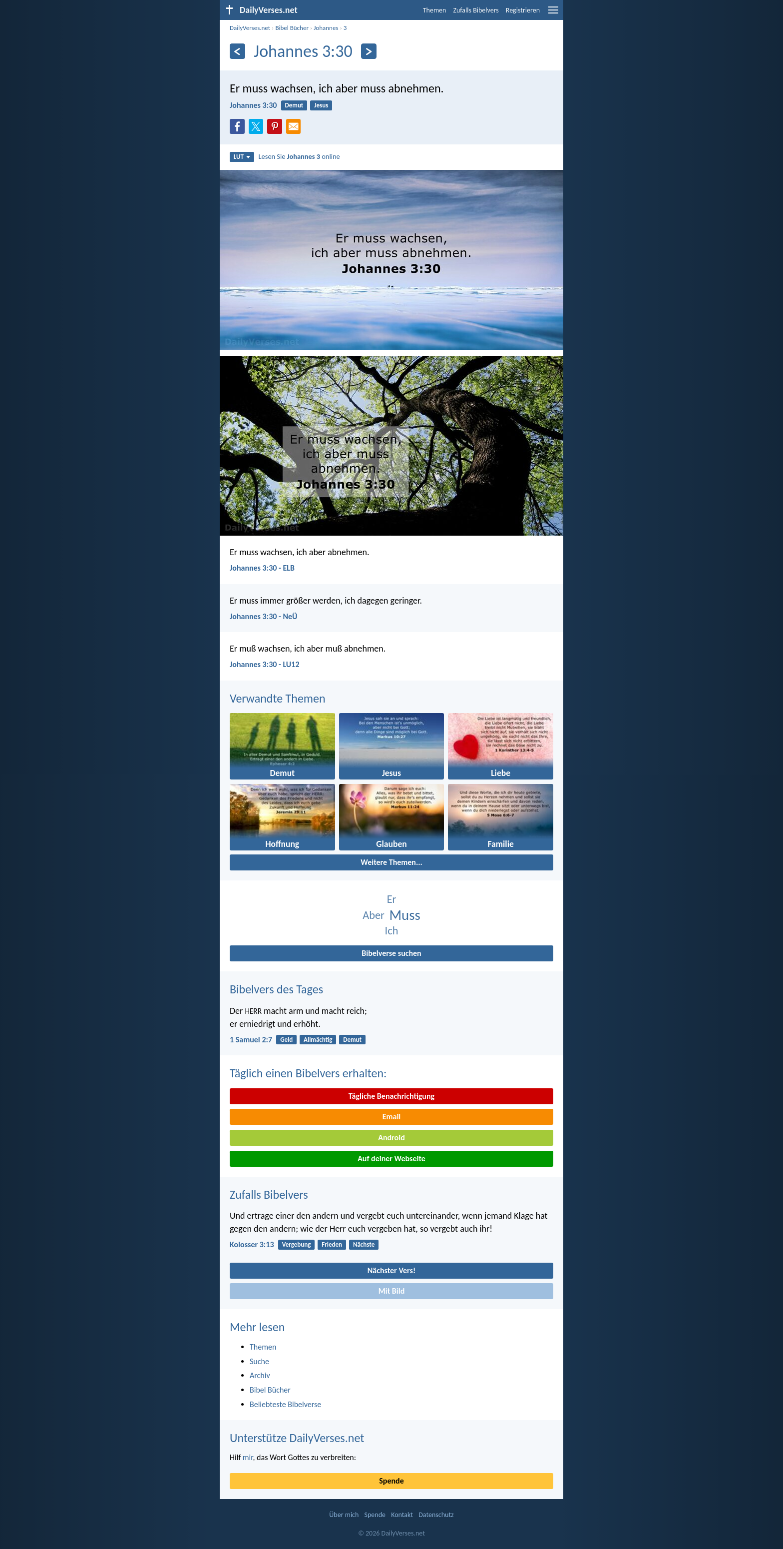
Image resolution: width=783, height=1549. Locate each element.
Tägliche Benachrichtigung (391, 1096)
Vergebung (296, 1244)
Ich (391, 930)
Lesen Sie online (299, 156)
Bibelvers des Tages (276, 989)
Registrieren (523, 10)
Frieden (332, 1244)
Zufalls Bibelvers (475, 10)
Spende (391, 1481)
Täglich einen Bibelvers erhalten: (308, 1073)
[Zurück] (237, 51)
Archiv (260, 1375)
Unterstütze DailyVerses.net (297, 1438)
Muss (405, 915)
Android (391, 1137)
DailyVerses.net (250, 27)
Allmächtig (318, 1039)
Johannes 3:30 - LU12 (265, 664)
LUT (242, 156)
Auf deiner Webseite (391, 1158)
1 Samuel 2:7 (251, 1039)
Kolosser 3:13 (252, 1244)
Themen (434, 10)
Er (391, 899)
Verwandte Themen (278, 698)
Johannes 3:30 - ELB (262, 568)
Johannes (326, 27)
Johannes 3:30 (253, 105)
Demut (294, 105)
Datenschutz (435, 1515)
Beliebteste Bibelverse (285, 1404)
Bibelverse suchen (391, 953)
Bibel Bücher (292, 27)
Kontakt (402, 1515)
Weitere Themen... (391, 862)
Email (392, 1116)
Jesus (321, 105)
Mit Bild (392, 1291)
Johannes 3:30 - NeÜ (264, 616)
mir (248, 1457)
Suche (259, 1361)
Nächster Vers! (391, 1270)
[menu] (553, 13)
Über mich (344, 1515)
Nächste (364, 1244)
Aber (374, 915)
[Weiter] (369, 51)
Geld (286, 1039)
